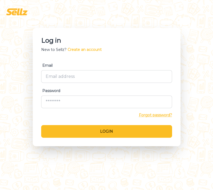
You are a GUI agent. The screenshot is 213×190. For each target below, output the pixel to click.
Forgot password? (155, 115)
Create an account (85, 49)
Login (106, 131)
